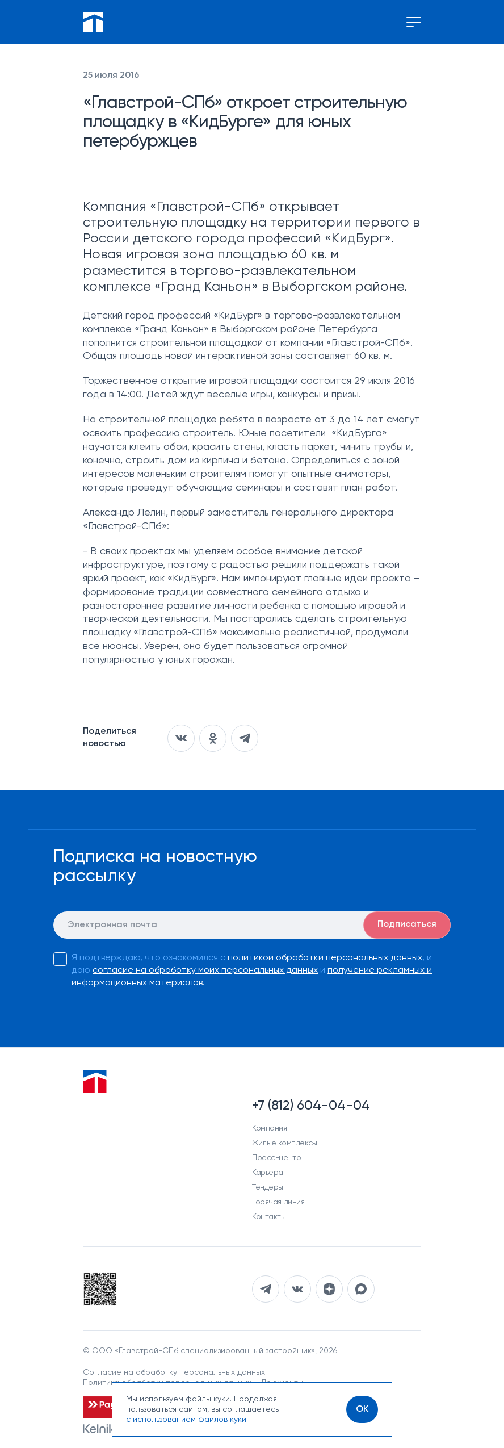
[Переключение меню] (413, 22)
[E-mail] (252, 925)
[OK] (362, 1409)
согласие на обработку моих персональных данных (205, 970)
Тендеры (267, 1187)
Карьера (267, 1173)
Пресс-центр (276, 1158)
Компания (269, 1128)
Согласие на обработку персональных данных (174, 1372)
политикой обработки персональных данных (325, 957)
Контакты (269, 1217)
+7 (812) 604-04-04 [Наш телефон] (311, 1105)
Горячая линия (278, 1202)
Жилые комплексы (284, 1143)
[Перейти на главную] (93, 22)
